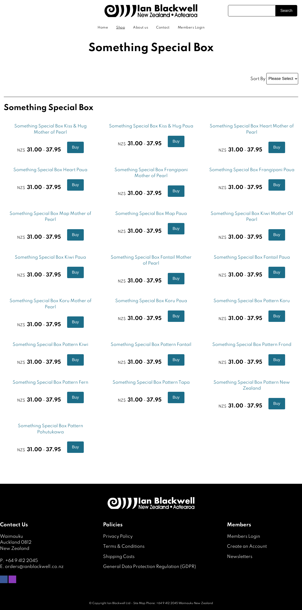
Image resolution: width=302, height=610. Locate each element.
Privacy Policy (118, 536)
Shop (120, 27)
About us (140, 27)
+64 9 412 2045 (21, 560)
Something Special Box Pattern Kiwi (50, 344)
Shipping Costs (118, 556)
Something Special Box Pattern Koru (251, 301)
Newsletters (239, 556)
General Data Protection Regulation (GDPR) (149, 566)
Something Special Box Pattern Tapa (151, 382)
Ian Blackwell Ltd (118, 603)
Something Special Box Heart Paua (50, 170)
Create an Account (247, 546)
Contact (163, 27)
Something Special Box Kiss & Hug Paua (151, 126)
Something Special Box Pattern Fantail (151, 344)
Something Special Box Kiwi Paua (50, 257)
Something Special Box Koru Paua (151, 301)
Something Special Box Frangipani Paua (251, 170)
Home (103, 27)
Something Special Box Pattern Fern (50, 382)
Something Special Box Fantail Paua (252, 257)
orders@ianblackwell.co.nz (34, 566)
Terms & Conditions (123, 546)
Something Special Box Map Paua (151, 213)
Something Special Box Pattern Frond (251, 344)
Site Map (139, 603)
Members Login (191, 27)
